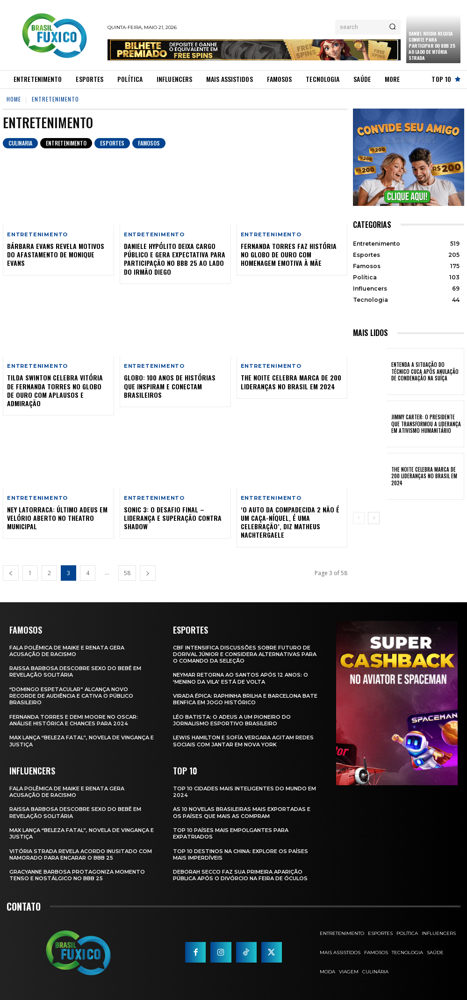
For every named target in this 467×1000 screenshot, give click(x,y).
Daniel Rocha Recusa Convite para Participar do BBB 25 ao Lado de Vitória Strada (432, 45)
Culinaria (20, 143)
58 (127, 573)
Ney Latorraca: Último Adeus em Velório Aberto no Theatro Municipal (57, 517)
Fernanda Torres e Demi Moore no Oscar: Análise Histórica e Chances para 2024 (73, 720)
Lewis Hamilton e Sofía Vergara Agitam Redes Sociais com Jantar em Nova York (243, 740)
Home (14, 99)
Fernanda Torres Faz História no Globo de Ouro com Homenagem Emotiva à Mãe (289, 254)
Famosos (148, 143)
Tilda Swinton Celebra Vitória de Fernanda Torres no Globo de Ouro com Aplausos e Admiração (55, 390)
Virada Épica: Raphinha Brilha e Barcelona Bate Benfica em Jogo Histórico (245, 699)
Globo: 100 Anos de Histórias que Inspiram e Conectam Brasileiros (170, 385)
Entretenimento (66, 143)
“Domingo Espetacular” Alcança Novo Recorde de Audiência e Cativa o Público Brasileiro (71, 696)
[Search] (392, 27)
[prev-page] (11, 573)
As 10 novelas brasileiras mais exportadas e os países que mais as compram (241, 812)
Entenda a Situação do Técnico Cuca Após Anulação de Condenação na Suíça (425, 371)
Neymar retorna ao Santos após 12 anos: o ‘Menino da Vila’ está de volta (240, 678)
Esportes (112, 143)
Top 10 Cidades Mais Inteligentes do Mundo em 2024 (244, 791)
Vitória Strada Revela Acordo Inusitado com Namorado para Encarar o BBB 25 (80, 854)
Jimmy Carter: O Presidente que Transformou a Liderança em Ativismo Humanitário (426, 423)
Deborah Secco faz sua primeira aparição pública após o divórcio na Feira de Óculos (240, 875)
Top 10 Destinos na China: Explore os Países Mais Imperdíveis (240, 854)
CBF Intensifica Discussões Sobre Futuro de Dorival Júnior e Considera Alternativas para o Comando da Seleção (244, 654)
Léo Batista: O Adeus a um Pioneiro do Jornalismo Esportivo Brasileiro (232, 720)
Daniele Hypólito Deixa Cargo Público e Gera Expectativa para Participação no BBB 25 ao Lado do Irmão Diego (174, 259)
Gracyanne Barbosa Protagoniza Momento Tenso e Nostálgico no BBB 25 (77, 875)
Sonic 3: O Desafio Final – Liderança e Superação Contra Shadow (173, 517)
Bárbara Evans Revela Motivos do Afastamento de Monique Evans (55, 254)
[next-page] (148, 573)
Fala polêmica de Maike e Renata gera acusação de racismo (66, 650)
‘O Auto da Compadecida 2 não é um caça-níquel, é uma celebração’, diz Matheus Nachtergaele (290, 522)
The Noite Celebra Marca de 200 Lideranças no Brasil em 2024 (291, 381)
